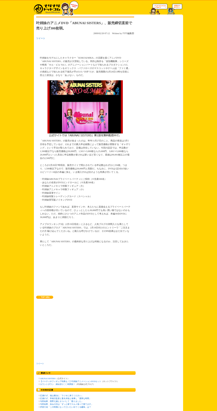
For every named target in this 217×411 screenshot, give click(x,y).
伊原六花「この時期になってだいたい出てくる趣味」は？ (65, 407)
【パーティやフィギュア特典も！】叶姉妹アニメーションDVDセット (70, 381)
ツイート (40, 38)
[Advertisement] (75, 47)
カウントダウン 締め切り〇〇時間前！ (57, 384)
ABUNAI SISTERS (48, 378)
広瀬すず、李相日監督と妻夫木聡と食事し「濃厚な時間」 (65, 398)
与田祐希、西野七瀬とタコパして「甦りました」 (61, 401)
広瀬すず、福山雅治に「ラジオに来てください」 (61, 396)
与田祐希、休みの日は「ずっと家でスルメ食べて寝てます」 (66, 404)
